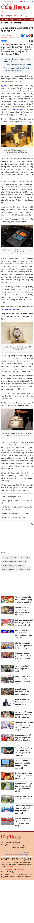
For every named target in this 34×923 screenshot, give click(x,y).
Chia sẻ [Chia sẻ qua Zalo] (4, 41)
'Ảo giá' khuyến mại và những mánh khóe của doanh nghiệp (23, 775)
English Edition (28, 1)
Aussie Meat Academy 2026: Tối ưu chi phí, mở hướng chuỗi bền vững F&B (23, 751)
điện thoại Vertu (17, 109)
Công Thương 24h (15, 19)
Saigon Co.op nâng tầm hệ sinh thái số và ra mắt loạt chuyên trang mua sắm (24, 634)
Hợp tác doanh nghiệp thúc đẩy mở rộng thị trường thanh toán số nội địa (23, 787)
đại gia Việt (5, 558)
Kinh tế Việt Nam (21, 12)
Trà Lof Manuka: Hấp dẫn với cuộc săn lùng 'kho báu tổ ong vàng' (23, 599)
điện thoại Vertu (25, 558)
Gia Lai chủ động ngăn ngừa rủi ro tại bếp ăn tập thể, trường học (23, 714)
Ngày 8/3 (4, 86)
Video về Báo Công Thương (23, 853)
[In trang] (32, 41)
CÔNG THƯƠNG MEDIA (8, 12)
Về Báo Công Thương (8, 853)
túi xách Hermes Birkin (8, 569)
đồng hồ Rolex (14, 558)
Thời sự (6, 19)
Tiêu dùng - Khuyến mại (11, 23)
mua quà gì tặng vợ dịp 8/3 (9, 561)
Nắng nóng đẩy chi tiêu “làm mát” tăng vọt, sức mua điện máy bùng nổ (24, 726)
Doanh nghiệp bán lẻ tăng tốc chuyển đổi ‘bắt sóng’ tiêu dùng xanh (23, 739)
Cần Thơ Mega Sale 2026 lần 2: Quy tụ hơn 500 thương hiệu (23, 645)
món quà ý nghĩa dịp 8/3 (23, 569)
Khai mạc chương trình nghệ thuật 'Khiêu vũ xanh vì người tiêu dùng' (23, 822)
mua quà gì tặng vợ (7, 565)
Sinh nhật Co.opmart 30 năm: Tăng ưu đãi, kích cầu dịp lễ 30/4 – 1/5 (24, 622)
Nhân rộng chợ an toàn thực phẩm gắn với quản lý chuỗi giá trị (23, 691)
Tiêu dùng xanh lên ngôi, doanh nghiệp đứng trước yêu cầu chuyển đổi (22, 764)
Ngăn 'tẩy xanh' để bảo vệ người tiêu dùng (23, 798)
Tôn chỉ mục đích (23, 854)
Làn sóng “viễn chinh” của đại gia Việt (17, 65)
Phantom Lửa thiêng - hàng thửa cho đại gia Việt (17, 60)
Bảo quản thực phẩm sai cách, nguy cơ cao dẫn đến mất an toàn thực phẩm (23, 611)
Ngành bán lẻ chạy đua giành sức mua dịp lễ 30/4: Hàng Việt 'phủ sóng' (23, 657)
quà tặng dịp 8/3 (19, 565)
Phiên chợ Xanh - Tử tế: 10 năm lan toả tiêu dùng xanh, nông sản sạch (24, 680)
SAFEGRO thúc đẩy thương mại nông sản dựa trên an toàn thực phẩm (23, 703)
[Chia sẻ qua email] (29, 41)
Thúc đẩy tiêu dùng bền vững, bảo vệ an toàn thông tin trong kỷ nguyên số (24, 809)
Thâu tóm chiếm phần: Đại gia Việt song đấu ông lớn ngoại (16, 69)
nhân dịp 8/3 (22, 561)
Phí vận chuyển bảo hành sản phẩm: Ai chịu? (22, 668)
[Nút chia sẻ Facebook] (15, 41)
